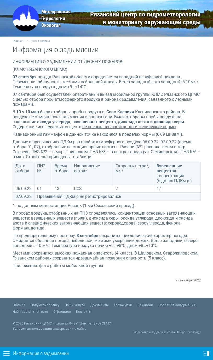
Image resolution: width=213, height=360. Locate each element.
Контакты (83, 312)
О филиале (62, 312)
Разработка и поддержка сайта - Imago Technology (167, 332)
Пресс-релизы (40, 41)
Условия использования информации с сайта (49, 329)
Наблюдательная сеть (30, 312)
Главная (18, 41)
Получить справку (45, 305)
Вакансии (145, 305)
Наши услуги (75, 305)
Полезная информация (176, 305)
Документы (99, 305)
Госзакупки (123, 305)
